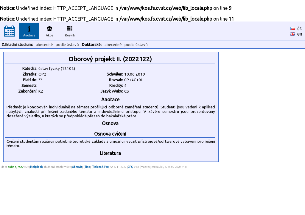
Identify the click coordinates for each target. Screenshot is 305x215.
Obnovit (77, 166)
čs (299, 28)
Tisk (87, 166)
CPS (130, 166)
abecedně (44, 44)
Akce (49, 30)
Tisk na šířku (100, 166)
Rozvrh (70, 30)
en (299, 33)
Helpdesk (36, 166)
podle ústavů (67, 44)
